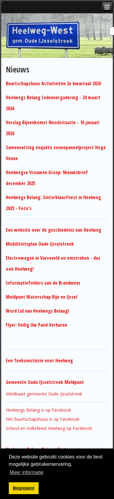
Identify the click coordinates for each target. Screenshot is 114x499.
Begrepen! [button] (23, 488)
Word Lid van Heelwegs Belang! (37, 310)
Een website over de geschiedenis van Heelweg (54, 230)
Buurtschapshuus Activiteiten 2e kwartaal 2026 (53, 83)
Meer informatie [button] (26, 472)
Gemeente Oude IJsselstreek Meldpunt (45, 382)
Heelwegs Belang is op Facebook (38, 410)
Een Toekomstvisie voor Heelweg (39, 360)
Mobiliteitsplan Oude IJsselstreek (40, 244)
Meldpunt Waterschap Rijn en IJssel (41, 296)
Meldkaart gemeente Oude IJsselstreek (44, 394)
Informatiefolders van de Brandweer (43, 282)
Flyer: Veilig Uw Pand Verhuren (36, 325)
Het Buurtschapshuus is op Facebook (42, 419)
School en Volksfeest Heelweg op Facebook (49, 428)
